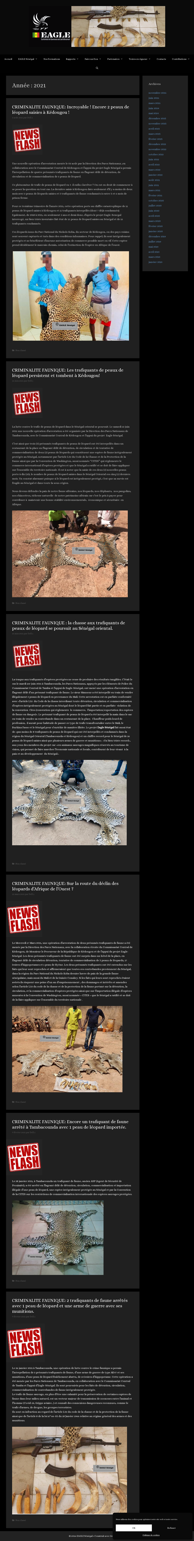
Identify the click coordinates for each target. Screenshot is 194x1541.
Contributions (182, 59)
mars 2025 (155, 103)
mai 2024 (154, 113)
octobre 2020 (156, 200)
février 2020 (156, 226)
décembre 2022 (157, 144)
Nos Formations (51, 59)
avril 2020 (154, 215)
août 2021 (154, 180)
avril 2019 (154, 251)
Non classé (20, 350)
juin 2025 (154, 98)
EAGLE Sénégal (29, 59)
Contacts (161, 59)
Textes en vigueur (141, 59)
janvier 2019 (155, 262)
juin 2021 (154, 185)
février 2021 (155, 195)
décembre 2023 (157, 118)
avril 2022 (154, 164)
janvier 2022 (155, 174)
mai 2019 (153, 246)
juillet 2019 (155, 241)
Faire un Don (94, 59)
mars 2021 (154, 190)
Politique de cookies (151, 1535)
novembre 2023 (157, 123)
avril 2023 (154, 128)
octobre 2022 (156, 154)
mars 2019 (154, 256)
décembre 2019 (157, 236)
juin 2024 (154, 108)
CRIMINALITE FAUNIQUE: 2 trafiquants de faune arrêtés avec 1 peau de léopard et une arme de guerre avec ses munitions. (70, 1306)
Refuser (171, 1528)
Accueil (8, 59)
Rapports (74, 59)
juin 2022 (154, 159)
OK (133, 1528)
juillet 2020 (155, 205)
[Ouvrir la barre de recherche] (96, 68)
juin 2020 (154, 210)
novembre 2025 (157, 92)
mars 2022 (154, 169)
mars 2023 (155, 133)
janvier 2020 (156, 231)
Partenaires (116, 59)
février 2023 (155, 139)
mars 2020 (155, 221)
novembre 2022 (157, 149)
